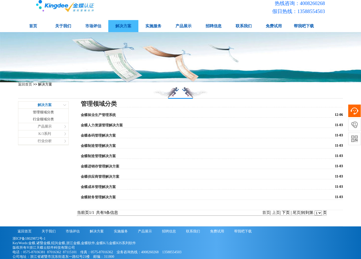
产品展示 (183, 26)
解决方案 (123, 26)
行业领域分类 (43, 119)
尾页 (297, 212)
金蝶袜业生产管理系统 (98, 115)
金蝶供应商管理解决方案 (100, 177)
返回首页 (25, 84)
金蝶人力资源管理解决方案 (102, 125)
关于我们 (63, 26)
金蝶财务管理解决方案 (98, 197)
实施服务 (153, 26)
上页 (276, 212)
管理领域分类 (43, 112)
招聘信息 (214, 26)
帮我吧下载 (304, 26)
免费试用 (274, 26)
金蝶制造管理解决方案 (98, 146)
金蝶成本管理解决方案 (98, 187)
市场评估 (93, 26)
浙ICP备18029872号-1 (29, 238)
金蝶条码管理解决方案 (98, 135)
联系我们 (244, 26)
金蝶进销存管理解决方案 (100, 166)
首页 (33, 26)
